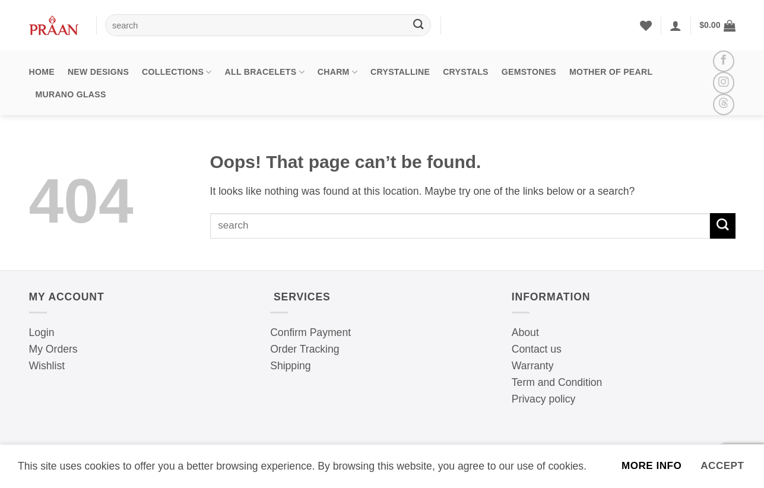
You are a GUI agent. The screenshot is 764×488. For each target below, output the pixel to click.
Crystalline (400, 72)
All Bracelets (265, 72)
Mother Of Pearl (610, 72)
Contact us (537, 349)
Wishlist (47, 366)
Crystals (466, 72)
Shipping (290, 366)
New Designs (98, 72)
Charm (337, 72)
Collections (176, 72)
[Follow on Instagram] (723, 82)
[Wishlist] (646, 25)
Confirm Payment (310, 332)
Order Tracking (304, 349)
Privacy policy (544, 399)
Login (42, 332)
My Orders (53, 349)
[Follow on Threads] (723, 104)
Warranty (533, 366)
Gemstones (529, 72)
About (525, 332)
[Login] (675, 25)
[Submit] (418, 25)
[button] (717, 25)
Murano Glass (71, 94)
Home (42, 72)
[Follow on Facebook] (723, 61)
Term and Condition (557, 382)
